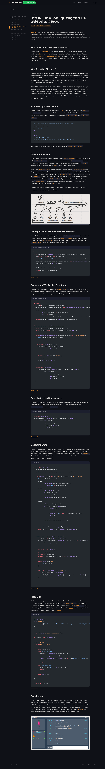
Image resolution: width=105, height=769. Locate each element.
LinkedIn (90, 765)
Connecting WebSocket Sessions (16, 30)
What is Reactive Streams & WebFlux (18, 17)
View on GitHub (34, 277)
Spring (33, 25)
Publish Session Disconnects (18, 33)
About (79, 2)
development (40, 25)
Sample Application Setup (18, 22)
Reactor (41, 54)
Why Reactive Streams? (17, 20)
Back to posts (14, 10)
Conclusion (13, 39)
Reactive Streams (45, 51)
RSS (95, 765)
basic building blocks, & (49, 56)
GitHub (61, 110)
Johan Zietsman (15, 2)
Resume (86, 2)
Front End (13, 37)
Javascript (47, 25)
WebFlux (33, 32)
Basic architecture (16, 24)
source (71, 608)
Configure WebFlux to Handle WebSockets (18, 27)
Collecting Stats (15, 35)
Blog (74, 2)
